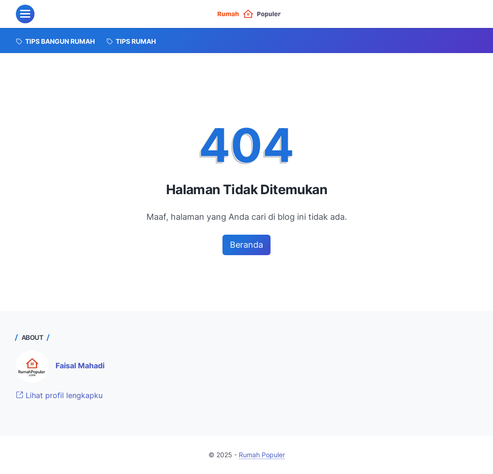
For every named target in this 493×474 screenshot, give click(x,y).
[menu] (25, 14)
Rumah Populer (262, 455)
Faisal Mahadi (80, 365)
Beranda (246, 245)
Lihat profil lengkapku (59, 395)
